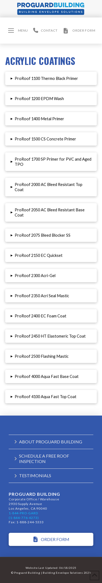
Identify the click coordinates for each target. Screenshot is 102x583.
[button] (18, 31)
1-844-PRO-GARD (23, 513)
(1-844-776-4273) (24, 518)
